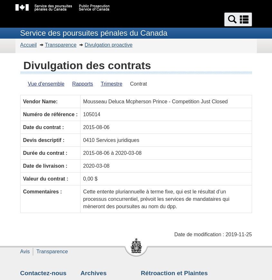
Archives (93, 273)
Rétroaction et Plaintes (174, 273)
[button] (238, 19)
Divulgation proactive (109, 45)
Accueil (28, 45)
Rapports (82, 84)
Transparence (61, 45)
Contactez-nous (43, 273)
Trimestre (111, 84)
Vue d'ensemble (46, 84)
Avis (25, 251)
